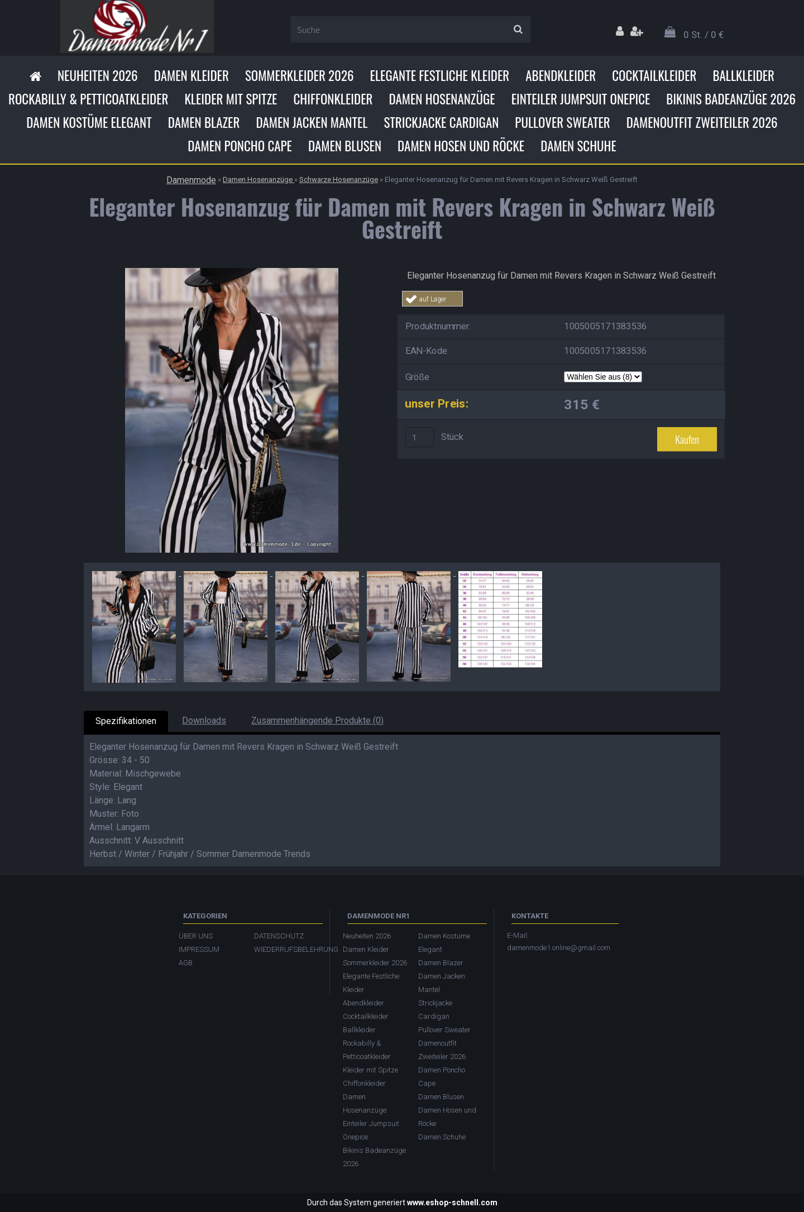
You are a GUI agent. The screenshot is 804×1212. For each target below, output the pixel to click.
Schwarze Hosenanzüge (338, 179)
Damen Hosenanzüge (442, 98)
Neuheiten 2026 (98, 75)
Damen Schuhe (578, 145)
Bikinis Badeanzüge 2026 (731, 98)
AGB (186, 963)
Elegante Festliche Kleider (440, 75)
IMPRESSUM (199, 949)
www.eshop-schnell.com (452, 1202)
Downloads (204, 720)
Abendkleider (560, 75)
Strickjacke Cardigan (441, 122)
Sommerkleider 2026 (299, 75)
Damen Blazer (204, 122)
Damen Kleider (191, 75)
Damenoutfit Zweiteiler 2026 (702, 122)
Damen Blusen (344, 145)
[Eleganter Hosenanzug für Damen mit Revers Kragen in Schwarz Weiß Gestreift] (231, 272)
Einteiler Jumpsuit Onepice (580, 98)
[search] (518, 29)
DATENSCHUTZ (279, 936)
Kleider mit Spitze (230, 98)
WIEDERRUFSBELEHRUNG (286, 949)
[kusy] (419, 437)
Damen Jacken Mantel (311, 122)
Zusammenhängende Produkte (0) (317, 720)
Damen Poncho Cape (240, 145)
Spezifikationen (125, 721)
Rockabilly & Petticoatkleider (88, 98)
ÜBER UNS (196, 936)
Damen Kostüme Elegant (88, 122)
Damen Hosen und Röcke (461, 145)
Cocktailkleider (654, 75)
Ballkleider (743, 75)
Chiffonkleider (332, 98)
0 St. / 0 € (703, 34)
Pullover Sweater (562, 122)
